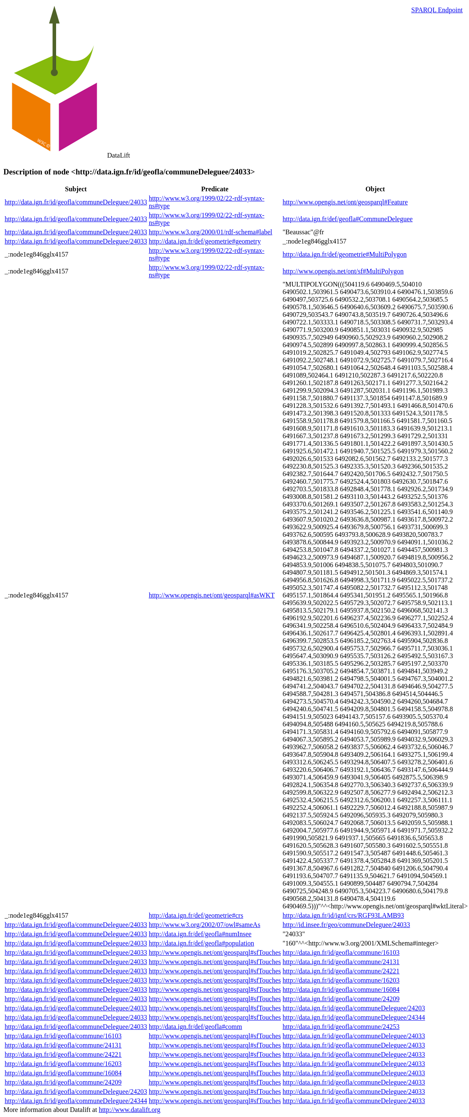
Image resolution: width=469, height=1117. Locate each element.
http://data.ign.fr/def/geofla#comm (195, 1026)
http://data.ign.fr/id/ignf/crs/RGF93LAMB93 (343, 915)
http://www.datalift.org (129, 1109)
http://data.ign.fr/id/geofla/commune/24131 (341, 961)
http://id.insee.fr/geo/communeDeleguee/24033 (346, 924)
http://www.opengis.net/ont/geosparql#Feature (345, 202)
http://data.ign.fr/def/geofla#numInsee (200, 934)
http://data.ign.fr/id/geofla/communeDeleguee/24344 (354, 1017)
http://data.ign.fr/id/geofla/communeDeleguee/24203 (354, 1008)
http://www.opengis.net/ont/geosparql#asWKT (212, 595)
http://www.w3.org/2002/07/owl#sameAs (204, 924)
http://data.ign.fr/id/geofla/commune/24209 (341, 998)
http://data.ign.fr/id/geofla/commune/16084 (341, 989)
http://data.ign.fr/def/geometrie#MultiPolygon (345, 254)
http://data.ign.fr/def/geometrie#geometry (205, 241)
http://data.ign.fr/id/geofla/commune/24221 (341, 971)
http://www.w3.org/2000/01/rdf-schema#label (210, 232)
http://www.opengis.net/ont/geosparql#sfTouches (215, 952)
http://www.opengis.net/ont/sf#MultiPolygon (343, 271)
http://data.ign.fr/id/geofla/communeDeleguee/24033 (76, 202)
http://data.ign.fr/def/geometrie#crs (196, 915)
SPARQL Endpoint (437, 9)
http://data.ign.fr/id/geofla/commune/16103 (341, 952)
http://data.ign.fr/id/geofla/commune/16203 (341, 980)
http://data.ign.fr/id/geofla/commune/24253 (341, 1026)
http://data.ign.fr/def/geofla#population (201, 943)
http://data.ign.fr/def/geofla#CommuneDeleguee (347, 218)
